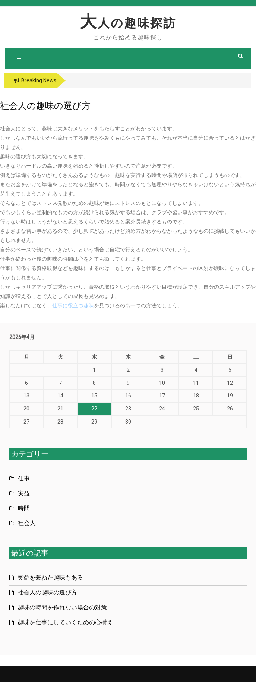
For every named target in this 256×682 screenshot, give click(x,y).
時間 (24, 508)
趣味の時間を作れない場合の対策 (62, 607)
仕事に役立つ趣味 (73, 305)
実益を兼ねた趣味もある (50, 577)
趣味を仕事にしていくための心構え (65, 622)
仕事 (24, 478)
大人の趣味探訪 (128, 23)
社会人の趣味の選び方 (47, 592)
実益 (24, 493)
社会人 (27, 523)
